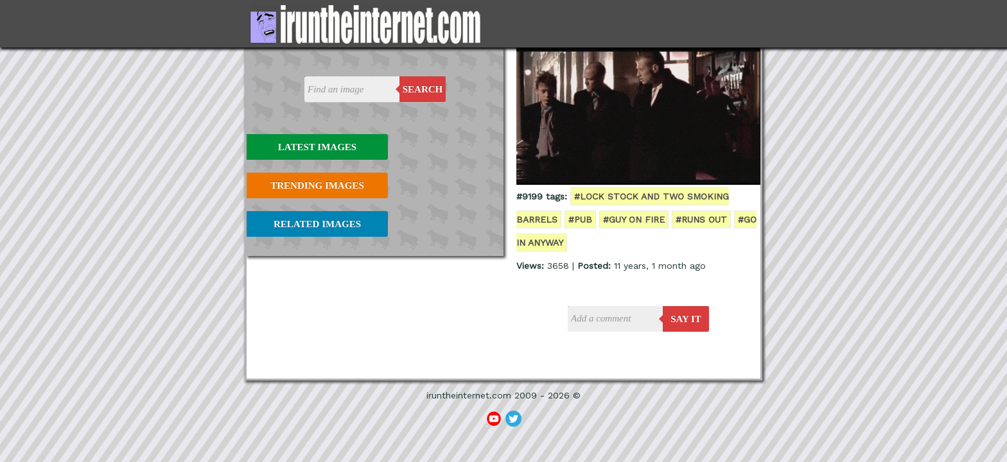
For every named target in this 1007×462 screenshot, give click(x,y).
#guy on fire (634, 219)
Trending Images (316, 185)
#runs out (701, 219)
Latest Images (317, 147)
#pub (580, 219)
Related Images (317, 224)
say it (685, 319)
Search (423, 89)
